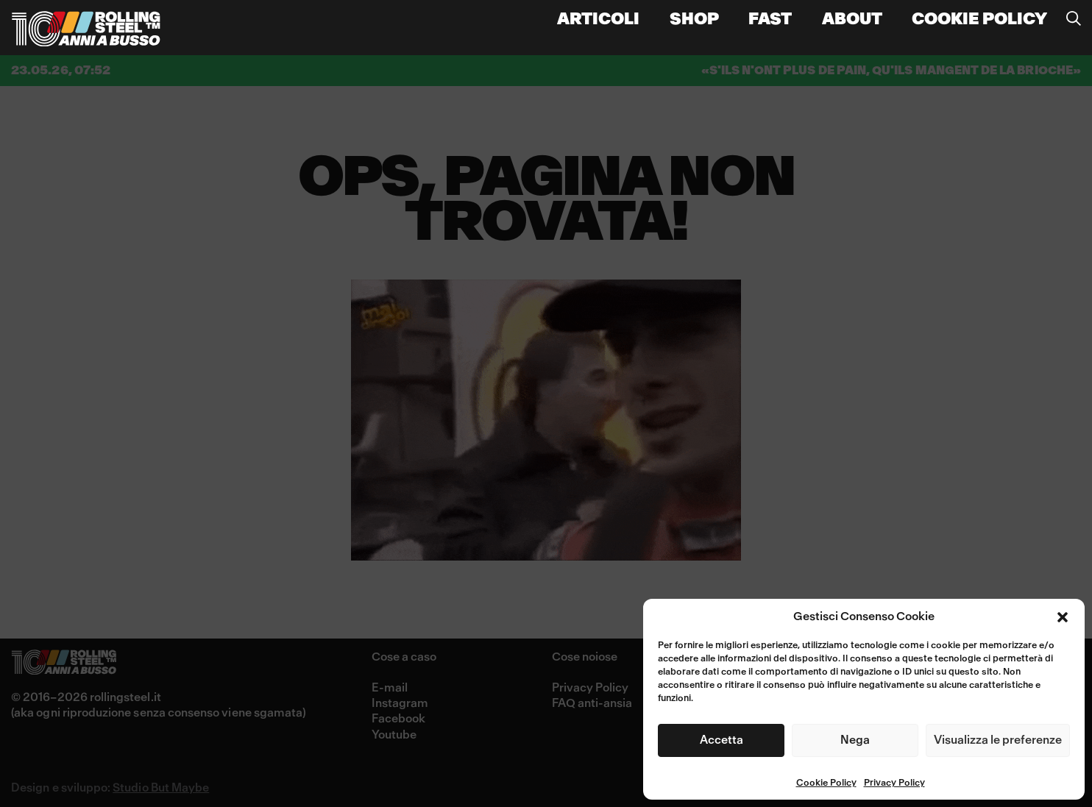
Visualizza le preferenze (998, 740)
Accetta (721, 740)
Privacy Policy (894, 783)
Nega (855, 740)
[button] (1062, 617)
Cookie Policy (826, 783)
